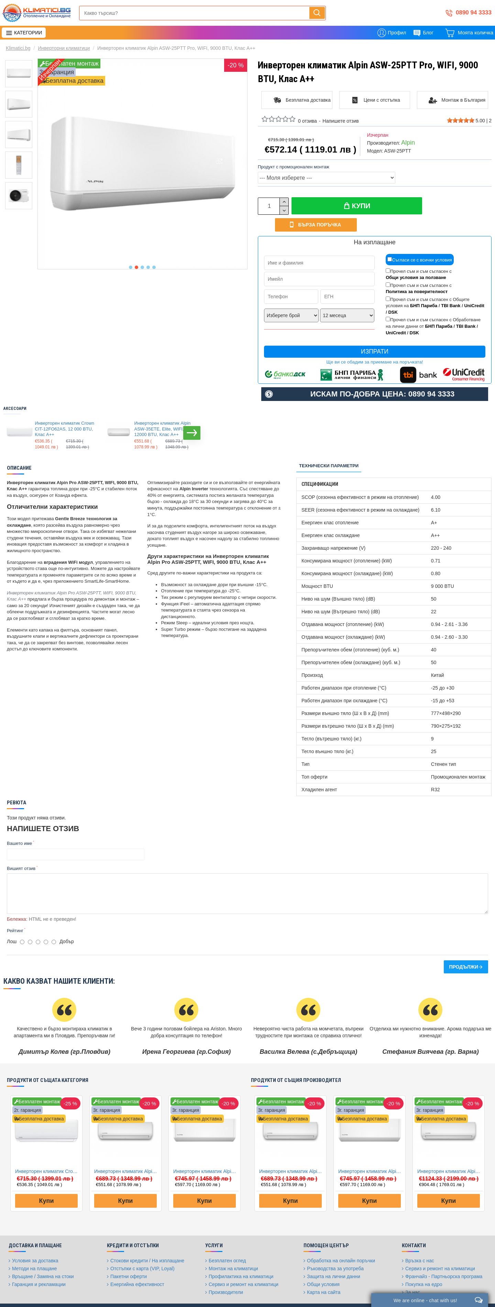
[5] (54, 921)
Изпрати (374, 335)
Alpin (408, 142)
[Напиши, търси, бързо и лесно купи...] (317, 13)
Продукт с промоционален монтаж (293, 166)
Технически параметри (329, 449)
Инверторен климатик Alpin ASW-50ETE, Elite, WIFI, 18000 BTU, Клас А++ (450, 1150)
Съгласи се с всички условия (419, 243)
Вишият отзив (21, 852)
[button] (130, 267)
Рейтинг (15, 910)
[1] (22, 921)
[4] (46, 921)
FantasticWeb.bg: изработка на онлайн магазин (46, 1291)
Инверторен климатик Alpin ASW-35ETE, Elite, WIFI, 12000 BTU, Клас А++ (162, 412)
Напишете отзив (340, 121)
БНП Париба (423, 289)
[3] (38, 921)
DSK (392, 296)
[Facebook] (338, 1295)
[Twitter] (355, 1295)
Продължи (463, 946)
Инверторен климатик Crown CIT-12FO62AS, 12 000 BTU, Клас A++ (64, 412)
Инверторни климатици (64, 48)
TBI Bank (450, 289)
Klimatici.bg (18, 48)
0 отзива (307, 121)
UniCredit (474, 289)
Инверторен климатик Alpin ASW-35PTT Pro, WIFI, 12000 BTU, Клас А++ (206, 1150)
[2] (30, 921)
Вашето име (19, 827)
